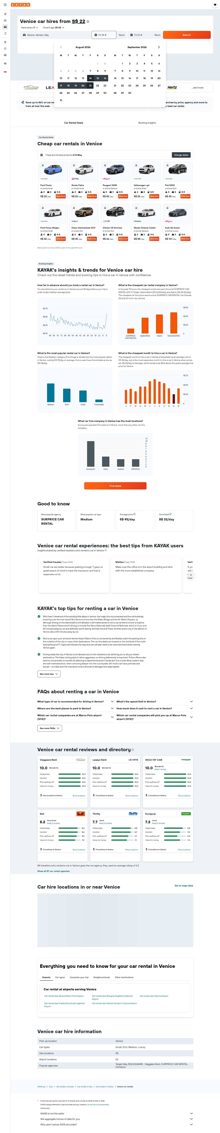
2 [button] (105, 63)
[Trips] (5, 64)
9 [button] (105, 70)
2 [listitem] (42, 192)
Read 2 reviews (105, 823)
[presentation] (87, 21)
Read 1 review (160, 769)
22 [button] (97, 85)
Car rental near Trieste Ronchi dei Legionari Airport (64, 1005)
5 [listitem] (105, 192)
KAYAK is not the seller (116, 1113)
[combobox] (28, 27)
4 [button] (68, 70)
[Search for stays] (5, 20)
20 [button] (82, 85)
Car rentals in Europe (65, 1086)
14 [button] (90, 78)
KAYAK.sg (41, 1086)
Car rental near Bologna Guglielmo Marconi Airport (112, 997)
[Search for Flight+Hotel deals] (5, 33)
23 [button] (105, 85)
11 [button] (68, 78)
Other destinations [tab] (124, 977)
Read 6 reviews (53, 823)
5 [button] (75, 70)
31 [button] (61, 100)
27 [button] (83, 92)
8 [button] (97, 70)
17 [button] (61, 85)
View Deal (60, 196)
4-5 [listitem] (57, 192)
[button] (5, 4)
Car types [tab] (60, 977)
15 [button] (98, 78)
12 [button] (76, 78)
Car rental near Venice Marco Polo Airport (64, 996)
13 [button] (83, 78)
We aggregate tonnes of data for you (116, 1119)
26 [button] (75, 92)
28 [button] (90, 92)
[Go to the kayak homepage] (20, 5)
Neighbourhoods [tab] (102, 977)
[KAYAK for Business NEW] (5, 55)
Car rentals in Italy (84, 1086)
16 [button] (105, 78)
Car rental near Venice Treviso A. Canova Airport (114, 1003)
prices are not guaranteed (98, 1104)
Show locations (79, 795)
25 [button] (68, 92)
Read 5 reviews (158, 823)
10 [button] (61, 78)
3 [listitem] (111, 192)
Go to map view (184, 885)
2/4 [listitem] (150, 192)
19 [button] (76, 85)
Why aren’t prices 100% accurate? (116, 1124)
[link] (115, 485)
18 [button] (68, 85)
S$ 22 (78, 21)
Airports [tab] (46, 977)
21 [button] (90, 85)
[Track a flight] (5, 48)
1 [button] (97, 63)
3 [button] (61, 70)
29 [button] (97, 92)
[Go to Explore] (5, 42)
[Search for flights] (5, 14)
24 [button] (61, 92)
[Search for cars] (5, 27)
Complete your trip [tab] (79, 977)
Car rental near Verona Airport (154, 996)
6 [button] (83, 70)
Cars (51, 1086)
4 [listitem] (74, 192)
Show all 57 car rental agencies (53, 871)
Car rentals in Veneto (105, 1086)
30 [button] (104, 92)
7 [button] (90, 70)
